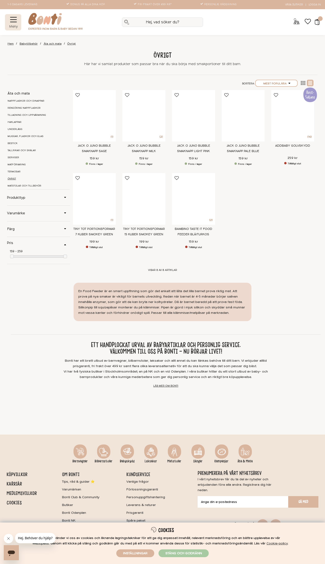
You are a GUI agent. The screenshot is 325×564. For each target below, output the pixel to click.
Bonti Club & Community (81, 497)
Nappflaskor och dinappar (26, 101)
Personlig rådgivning (219, 4)
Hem (11, 44)
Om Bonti (70, 474)
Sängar (198, 461)
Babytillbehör (29, 44)
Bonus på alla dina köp (86, 4)
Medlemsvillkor (22, 493)
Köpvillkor (17, 474)
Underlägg (15, 129)
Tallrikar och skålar (22, 150)
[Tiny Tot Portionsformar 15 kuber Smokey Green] (143, 199)
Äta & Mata (245, 461)
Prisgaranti (134, 513)
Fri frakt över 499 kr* (153, 4)
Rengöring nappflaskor (24, 108)
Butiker (67, 505)
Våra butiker (294, 4)
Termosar (14, 171)
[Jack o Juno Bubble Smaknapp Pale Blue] (243, 116)
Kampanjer (221, 461)
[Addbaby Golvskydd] (292, 116)
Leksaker (151, 461)
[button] (316, 22)
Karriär (14, 484)
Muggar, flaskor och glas (25, 136)
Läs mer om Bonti (165, 385)
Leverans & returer (141, 505)
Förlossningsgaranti (142, 489)
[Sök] (162, 22)
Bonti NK (68, 520)
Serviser (13, 157)
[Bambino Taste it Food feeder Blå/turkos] (193, 199)
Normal (310, 83)
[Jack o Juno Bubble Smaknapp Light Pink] (193, 116)
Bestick (12, 143)
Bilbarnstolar (103, 461)
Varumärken (71, 489)
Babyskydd (127, 461)
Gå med (303, 502)
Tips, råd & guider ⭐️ (78, 482)
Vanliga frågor (137, 482)
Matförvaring (17, 164)
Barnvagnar (80, 461)
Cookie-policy (277, 543)
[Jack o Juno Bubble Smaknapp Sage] (94, 116)
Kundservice (138, 474)
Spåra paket (135, 520)
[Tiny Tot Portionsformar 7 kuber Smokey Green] (94, 199)
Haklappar (14, 122)
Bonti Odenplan (74, 513)
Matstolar (174, 461)
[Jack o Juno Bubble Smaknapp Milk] (143, 116)
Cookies (14, 503)
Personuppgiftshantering (145, 497)
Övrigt (71, 44)
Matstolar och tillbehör (24, 185)
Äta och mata (53, 44)
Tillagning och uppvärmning (27, 115)
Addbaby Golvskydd (292, 146)
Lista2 (303, 83)
